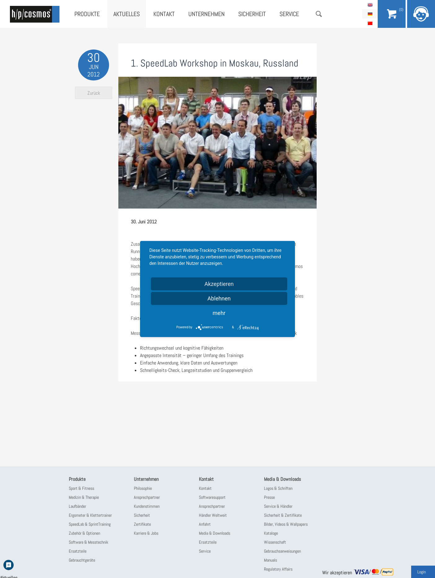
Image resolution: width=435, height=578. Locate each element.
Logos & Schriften (278, 488)
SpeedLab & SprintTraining (90, 524)
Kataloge (271, 533)
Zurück (93, 93)
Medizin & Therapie (84, 497)
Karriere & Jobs (146, 533)
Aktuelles (126, 14)
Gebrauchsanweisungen (282, 551)
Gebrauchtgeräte (82, 560)
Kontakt (164, 14)
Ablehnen (219, 298)
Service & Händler (278, 506)
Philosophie (143, 488)
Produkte (87, 14)
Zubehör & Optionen (84, 533)
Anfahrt (205, 524)
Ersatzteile (77, 551)
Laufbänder (77, 506)
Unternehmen (206, 14)
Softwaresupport (212, 497)
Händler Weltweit (213, 515)
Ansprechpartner (147, 497)
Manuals (270, 560)
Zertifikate (142, 524)
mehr (219, 313)
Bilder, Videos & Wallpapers (286, 524)
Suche (318, 14)
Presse (269, 497)
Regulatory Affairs (278, 569)
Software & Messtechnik (88, 542)
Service (289, 14)
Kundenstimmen (147, 506)
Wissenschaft (275, 542)
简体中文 (370, 23)
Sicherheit (252, 14)
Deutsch (370, 14)
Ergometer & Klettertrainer (90, 515)
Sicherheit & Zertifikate (283, 515)
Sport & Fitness (81, 488)
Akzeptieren (219, 284)
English (370, 4)
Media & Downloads (214, 533)
